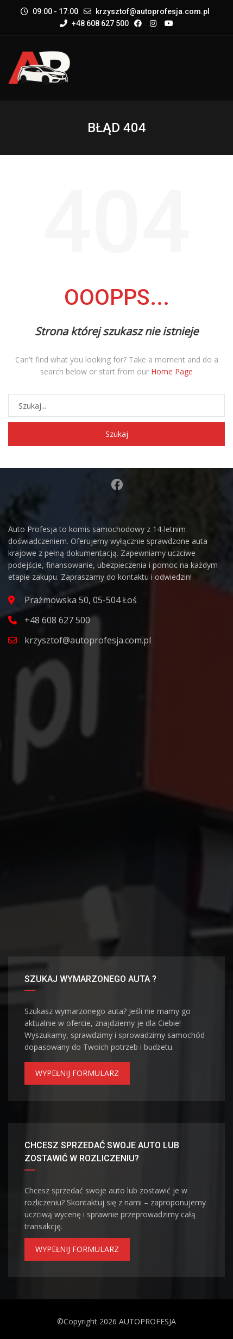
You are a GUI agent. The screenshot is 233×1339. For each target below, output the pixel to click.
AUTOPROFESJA (147, 1321)
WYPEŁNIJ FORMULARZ (77, 1073)
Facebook (117, 484)
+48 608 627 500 (94, 23)
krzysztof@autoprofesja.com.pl (153, 11)
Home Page (172, 371)
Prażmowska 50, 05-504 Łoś (80, 600)
